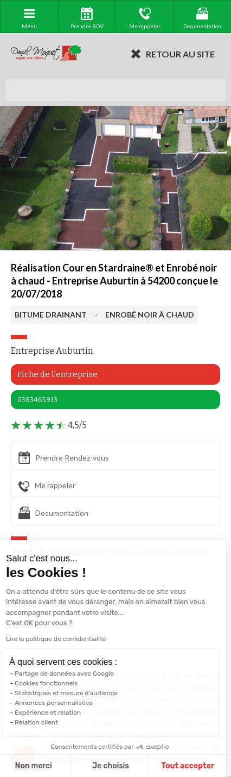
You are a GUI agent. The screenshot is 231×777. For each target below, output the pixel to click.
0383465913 (37, 400)
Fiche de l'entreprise (57, 374)
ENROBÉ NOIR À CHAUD (149, 314)
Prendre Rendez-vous (63, 457)
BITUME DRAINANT (51, 314)
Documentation (53, 513)
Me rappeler (46, 486)
